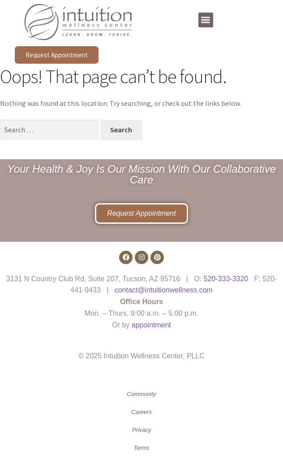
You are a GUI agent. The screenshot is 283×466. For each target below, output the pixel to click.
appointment (151, 325)
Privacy (141, 430)
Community (141, 394)
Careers (141, 412)
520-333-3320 (226, 279)
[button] (205, 20)
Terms (141, 447)
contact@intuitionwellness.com (164, 290)
